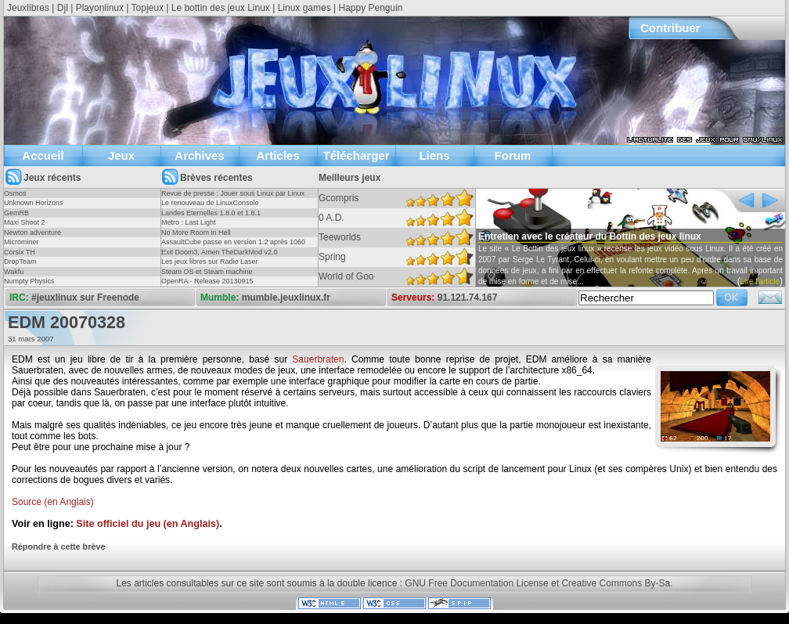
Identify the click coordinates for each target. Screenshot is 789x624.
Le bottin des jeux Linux (220, 7)
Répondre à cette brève (58, 546)
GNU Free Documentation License (476, 583)
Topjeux (148, 7)
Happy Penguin (370, 7)
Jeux (121, 155)
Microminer (21, 242)
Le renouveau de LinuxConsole (210, 203)
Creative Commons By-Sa (615, 583)
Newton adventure (32, 232)
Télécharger (355, 155)
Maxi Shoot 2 (24, 222)
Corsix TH (19, 252)
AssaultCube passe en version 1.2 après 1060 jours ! (233, 246)
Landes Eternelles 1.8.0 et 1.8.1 (211, 213)
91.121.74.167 (468, 297)
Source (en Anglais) (53, 501)
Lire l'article (760, 281)
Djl (62, 7)
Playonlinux (100, 7)
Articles (277, 155)
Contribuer (670, 27)
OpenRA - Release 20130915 (207, 281)
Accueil (42, 155)
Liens (434, 155)
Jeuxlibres (28, 7)
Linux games (304, 7)
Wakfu (13, 272)
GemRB (16, 213)
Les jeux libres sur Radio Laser (209, 261)
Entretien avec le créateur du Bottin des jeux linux (589, 236)
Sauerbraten (318, 359)
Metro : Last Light (188, 222)
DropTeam (20, 261)
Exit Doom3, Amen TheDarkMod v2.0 (219, 252)
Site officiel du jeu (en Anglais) (147, 523)
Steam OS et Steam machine (207, 272)
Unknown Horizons (33, 203)
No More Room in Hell (196, 232)
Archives (199, 155)
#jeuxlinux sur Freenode (85, 297)
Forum (513, 155)
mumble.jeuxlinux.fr (286, 297)
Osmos (15, 193)
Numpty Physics (29, 281)
